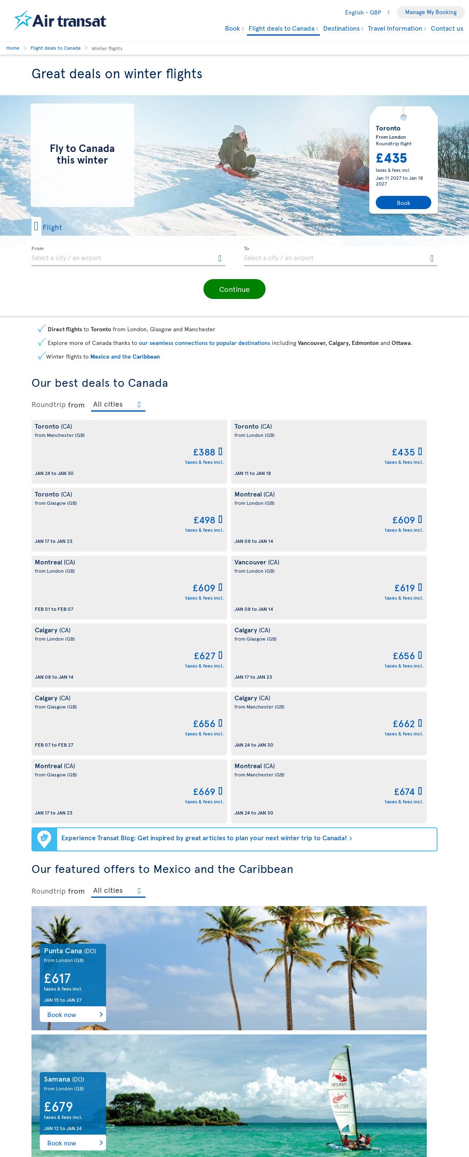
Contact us (447, 27)
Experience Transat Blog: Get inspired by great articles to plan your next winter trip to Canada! (204, 565)
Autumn (371, 1126)
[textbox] (128, 256)
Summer (234, 1126)
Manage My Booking (431, 12)
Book (232, 27)
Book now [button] (61, 742)
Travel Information (395, 27)
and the (125, 356)
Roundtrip (48, 404)
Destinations (341, 27)
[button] (60, 226)
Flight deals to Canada (281, 28)
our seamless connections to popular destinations (204, 343)
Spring (97, 1126)
